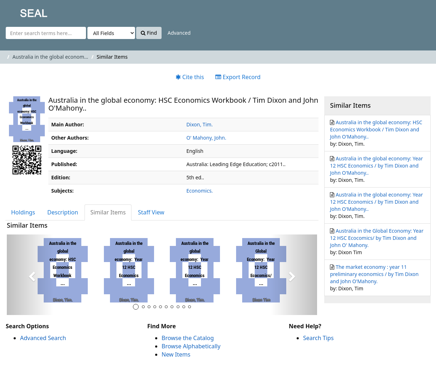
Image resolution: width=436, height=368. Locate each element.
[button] (30, 274)
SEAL (19, 11)
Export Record (237, 77)
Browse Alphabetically (191, 346)
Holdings (23, 212)
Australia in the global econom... (50, 56)
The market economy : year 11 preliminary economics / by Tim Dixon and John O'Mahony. (374, 274)
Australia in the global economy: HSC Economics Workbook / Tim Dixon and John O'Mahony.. (376, 129)
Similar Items (108, 212)
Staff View (151, 212)
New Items (176, 354)
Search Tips (318, 338)
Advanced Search (43, 338)
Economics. (199, 190)
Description (62, 212)
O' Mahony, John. (206, 137)
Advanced (179, 32)
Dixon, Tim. (199, 124)
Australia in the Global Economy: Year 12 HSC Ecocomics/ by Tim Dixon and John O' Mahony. (376, 237)
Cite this (190, 77)
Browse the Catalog (188, 338)
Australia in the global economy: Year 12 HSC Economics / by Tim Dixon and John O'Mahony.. (376, 165)
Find (149, 32)
